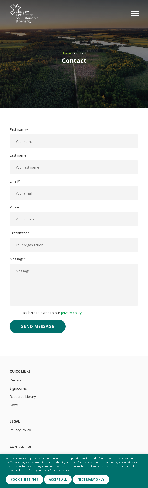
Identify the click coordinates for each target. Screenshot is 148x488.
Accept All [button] (58, 479)
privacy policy (71, 312)
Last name (74, 163)
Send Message (37, 326)
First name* (74, 137)
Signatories (18, 388)
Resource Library (23, 396)
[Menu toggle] (134, 13)
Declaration (19, 380)
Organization (74, 241)
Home (66, 53)
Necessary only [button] (91, 479)
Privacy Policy (20, 430)
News (14, 404)
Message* (74, 281)
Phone (74, 215)
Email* (74, 189)
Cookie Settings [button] (24, 479)
